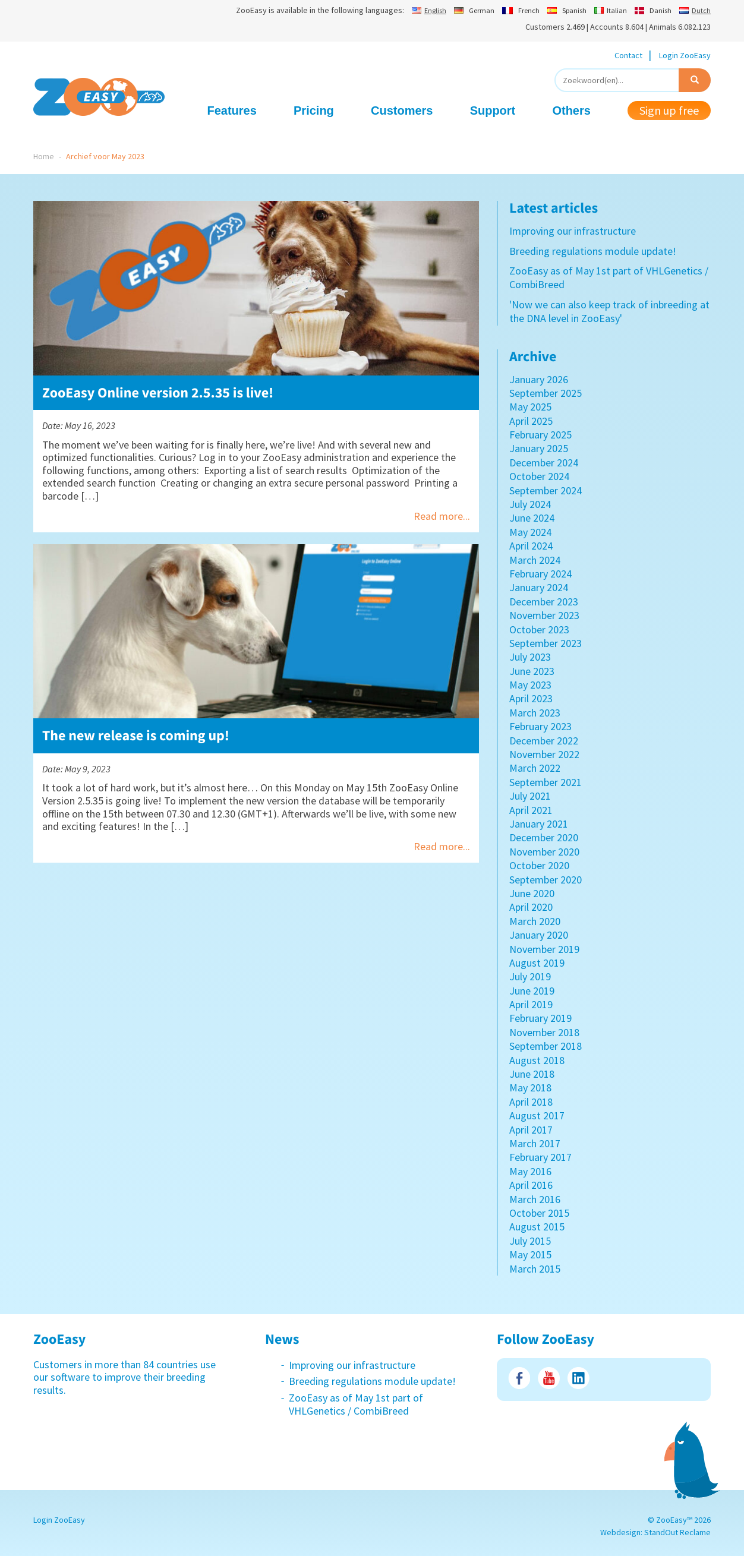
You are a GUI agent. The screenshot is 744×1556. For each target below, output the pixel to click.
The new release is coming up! (135, 735)
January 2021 (538, 824)
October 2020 (539, 865)
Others (571, 110)
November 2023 (544, 615)
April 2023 (531, 698)
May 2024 (530, 532)
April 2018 (531, 1102)
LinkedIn (578, 1378)
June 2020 (531, 893)
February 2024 (540, 573)
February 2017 (540, 1157)
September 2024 (545, 490)
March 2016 (534, 1199)
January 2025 (538, 448)
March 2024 (534, 560)
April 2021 (531, 810)
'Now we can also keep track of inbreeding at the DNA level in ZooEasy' (609, 311)
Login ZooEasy (685, 55)
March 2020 (534, 921)
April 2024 (531, 546)
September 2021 (545, 782)
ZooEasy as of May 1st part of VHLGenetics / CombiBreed (356, 1404)
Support (493, 110)
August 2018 (537, 1060)
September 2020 (545, 879)
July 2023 (530, 657)
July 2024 (530, 504)
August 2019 (537, 963)
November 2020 (544, 852)
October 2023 (539, 629)
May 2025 (530, 407)
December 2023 (543, 601)
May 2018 (530, 1087)
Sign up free (669, 110)
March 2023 (534, 712)
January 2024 (538, 587)
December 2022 (543, 740)
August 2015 (537, 1226)
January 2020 (538, 935)
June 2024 (531, 518)
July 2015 (530, 1241)
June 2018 (531, 1074)
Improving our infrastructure (572, 231)
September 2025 (545, 393)
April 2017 (531, 1130)
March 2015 (534, 1269)
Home (43, 156)
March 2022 (534, 768)
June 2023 (531, 671)
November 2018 (544, 1032)
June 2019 (531, 991)
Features (232, 110)
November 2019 (544, 949)
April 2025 (531, 421)
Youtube (549, 1378)
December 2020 (543, 837)
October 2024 (539, 476)
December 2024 (543, 462)
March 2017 (534, 1143)
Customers (402, 110)
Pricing (314, 110)
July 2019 (530, 976)
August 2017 (537, 1115)
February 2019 (540, 1018)
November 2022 (544, 754)
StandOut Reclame (677, 1532)
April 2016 (531, 1185)
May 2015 (530, 1254)
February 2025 (540, 434)
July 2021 (530, 796)
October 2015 (539, 1213)
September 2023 (545, 643)
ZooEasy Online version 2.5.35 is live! (157, 392)
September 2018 (545, 1046)
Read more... (442, 516)
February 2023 (540, 726)
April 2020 (531, 907)
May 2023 (530, 685)
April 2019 (531, 1004)
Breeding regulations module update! (592, 251)
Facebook (519, 1378)
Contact (628, 55)
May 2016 (530, 1171)
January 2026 (538, 379)
